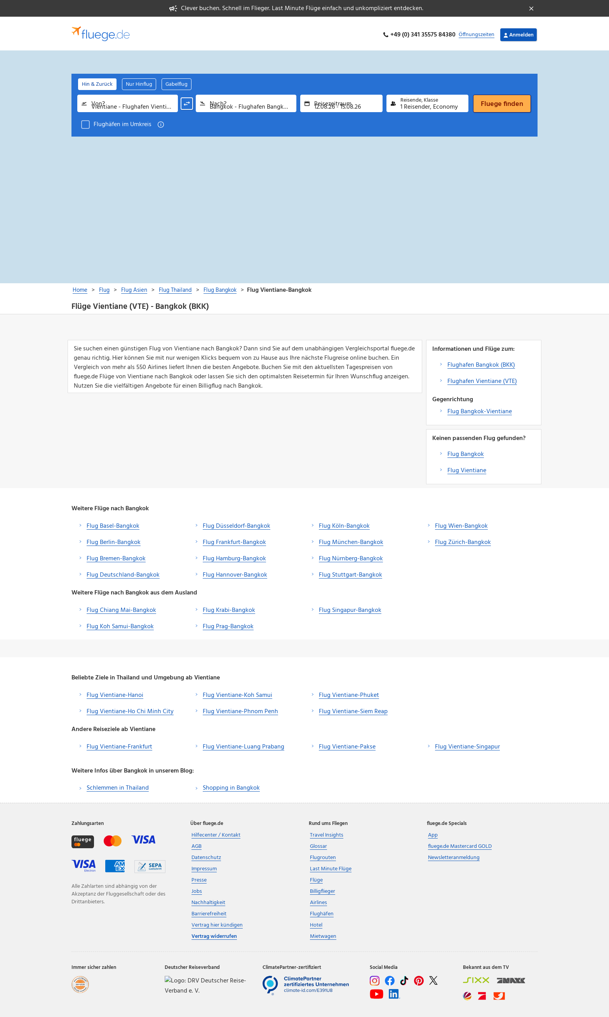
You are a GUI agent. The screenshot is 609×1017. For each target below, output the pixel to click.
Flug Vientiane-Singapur (467, 744)
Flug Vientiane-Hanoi (115, 693)
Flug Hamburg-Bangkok (234, 556)
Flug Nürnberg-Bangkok (351, 556)
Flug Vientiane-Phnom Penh (240, 709)
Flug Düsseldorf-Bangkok (236, 523)
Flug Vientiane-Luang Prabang (243, 744)
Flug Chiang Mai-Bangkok (121, 608)
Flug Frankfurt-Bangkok (234, 540)
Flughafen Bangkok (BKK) (481, 362)
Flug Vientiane (466, 468)
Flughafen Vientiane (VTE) (482, 379)
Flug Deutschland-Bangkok (123, 572)
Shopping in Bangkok (231, 785)
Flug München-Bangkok (351, 540)
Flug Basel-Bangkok (113, 523)
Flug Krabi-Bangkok (229, 608)
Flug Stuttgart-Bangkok (350, 572)
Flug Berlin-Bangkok (114, 540)
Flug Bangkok (465, 452)
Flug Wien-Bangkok (461, 523)
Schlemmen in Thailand (118, 785)
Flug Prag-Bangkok (228, 624)
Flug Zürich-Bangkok (463, 540)
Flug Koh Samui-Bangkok (120, 624)
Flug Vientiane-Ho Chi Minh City (130, 709)
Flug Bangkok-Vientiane (479, 409)
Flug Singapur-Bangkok (350, 608)
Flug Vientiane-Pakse (347, 744)
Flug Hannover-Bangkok (235, 572)
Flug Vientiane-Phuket (349, 693)
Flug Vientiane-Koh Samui (237, 693)
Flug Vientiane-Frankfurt (119, 744)
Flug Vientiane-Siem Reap (353, 709)
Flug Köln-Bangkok (344, 523)
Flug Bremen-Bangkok (116, 556)
